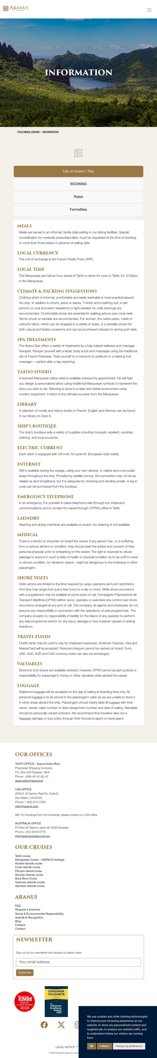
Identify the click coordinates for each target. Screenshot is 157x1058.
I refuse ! (104, 1046)
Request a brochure (27, 910)
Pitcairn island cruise (28, 871)
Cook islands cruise (27, 867)
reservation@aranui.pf (29, 781)
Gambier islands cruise (30, 886)
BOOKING (78, 184)
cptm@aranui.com (26, 806)
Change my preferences (129, 1046)
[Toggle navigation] (149, 10)
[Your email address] (78, 962)
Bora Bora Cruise (26, 878)
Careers (20, 925)
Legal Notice (65, 1047)
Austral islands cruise (28, 863)
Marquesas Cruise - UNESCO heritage (39, 860)
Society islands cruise (29, 875)
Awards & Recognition (29, 918)
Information (50, 132)
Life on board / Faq (78, 171)
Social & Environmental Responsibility (39, 914)
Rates (78, 197)
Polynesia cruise (28, 132)
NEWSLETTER (34, 939)
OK (91, 1046)
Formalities (78, 209)
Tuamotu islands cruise (30, 882)
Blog (18, 921)
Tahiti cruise (22, 856)
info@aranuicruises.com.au (32, 836)
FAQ (17, 906)
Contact (20, 929)
